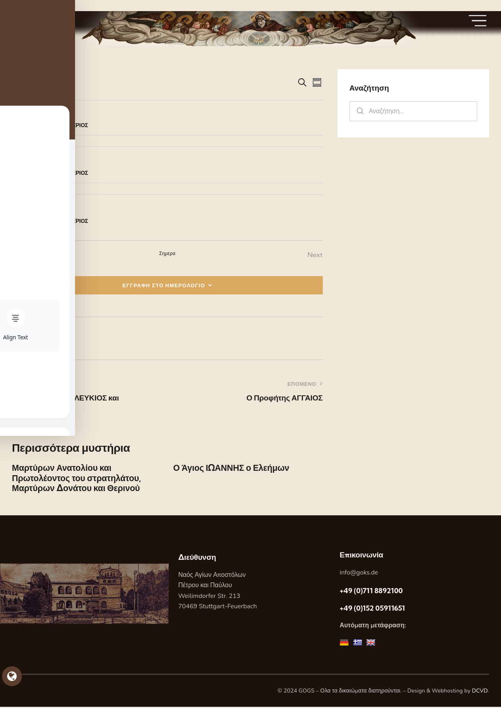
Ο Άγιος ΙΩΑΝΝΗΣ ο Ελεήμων (232, 468)
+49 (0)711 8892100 (371, 591)
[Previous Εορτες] (21, 254)
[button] (24, 338)
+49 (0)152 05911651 (372, 609)
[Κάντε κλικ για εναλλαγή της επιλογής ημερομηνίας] (36, 82)
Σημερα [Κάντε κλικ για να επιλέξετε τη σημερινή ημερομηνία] (167, 253)
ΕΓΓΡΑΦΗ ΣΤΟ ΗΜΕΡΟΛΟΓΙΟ (163, 285)
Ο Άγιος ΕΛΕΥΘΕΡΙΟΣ (60, 125)
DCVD (480, 692)
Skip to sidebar (22, 5)
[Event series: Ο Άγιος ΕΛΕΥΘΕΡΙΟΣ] (52, 115)
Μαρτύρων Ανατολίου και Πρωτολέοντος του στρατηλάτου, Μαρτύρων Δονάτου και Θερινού (78, 478)
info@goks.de (358, 573)
